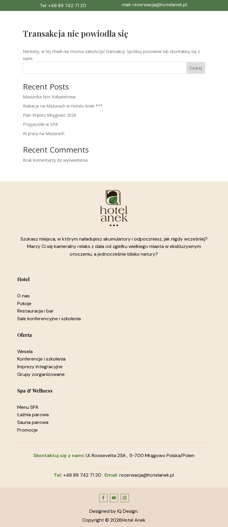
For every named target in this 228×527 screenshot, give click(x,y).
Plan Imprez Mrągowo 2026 (49, 115)
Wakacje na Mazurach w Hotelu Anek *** (63, 106)
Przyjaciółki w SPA (40, 124)
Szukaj (195, 68)
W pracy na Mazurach (43, 133)
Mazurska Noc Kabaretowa (49, 97)
